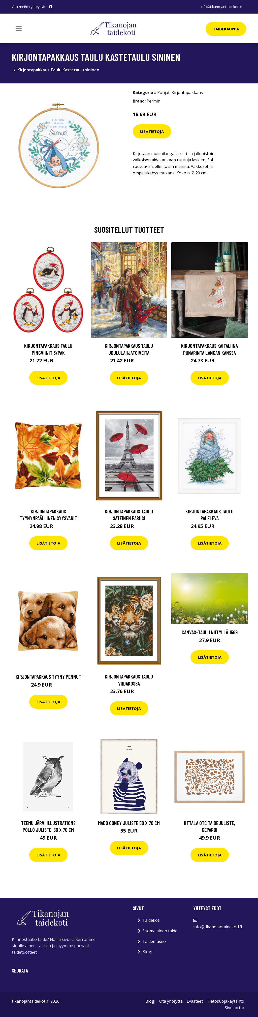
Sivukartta (234, 1007)
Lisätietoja (152, 131)
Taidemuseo (154, 941)
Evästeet (195, 1001)
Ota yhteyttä (171, 1001)
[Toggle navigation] (18, 28)
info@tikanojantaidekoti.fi (221, 6)
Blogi (147, 951)
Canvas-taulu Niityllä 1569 (210, 632)
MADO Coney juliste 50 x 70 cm (129, 823)
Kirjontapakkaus (187, 92)
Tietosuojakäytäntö (225, 1001)
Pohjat (163, 92)
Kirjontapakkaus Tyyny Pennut (48, 676)
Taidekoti (151, 920)
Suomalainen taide (159, 931)
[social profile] (50, 7)
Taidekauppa (226, 28)
